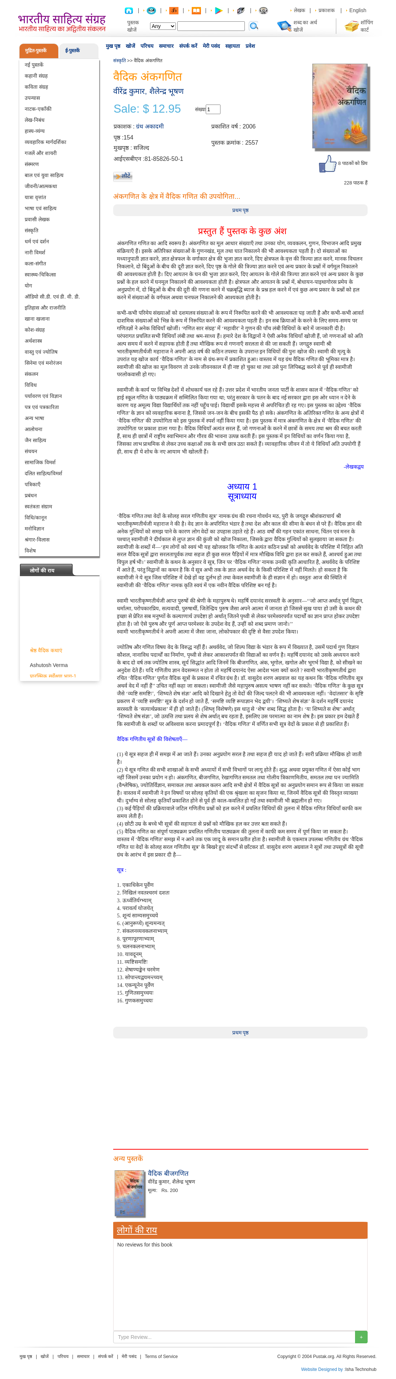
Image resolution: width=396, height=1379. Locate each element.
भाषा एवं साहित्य (40, 208)
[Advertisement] (240, 1090)
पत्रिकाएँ (33, 484)
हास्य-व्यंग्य (35, 131)
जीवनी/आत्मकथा (41, 186)
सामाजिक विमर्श (40, 462)
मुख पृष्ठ (113, 46)
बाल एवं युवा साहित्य (44, 175)
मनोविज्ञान (34, 529)
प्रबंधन (31, 495)
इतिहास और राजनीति (45, 308)
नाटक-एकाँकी (38, 109)
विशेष (30, 551)
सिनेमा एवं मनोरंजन (43, 363)
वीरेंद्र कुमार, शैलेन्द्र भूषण (148, 91)
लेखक (299, 10)
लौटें (126, 176)
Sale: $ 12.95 (147, 109)
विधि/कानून (36, 518)
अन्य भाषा (34, 418)
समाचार (166, 46)
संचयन (31, 451)
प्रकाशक (327, 10)
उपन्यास (32, 98)
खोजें (130, 46)
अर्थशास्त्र (33, 341)
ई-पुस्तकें (72, 50)
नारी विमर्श (35, 252)
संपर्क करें (188, 46)
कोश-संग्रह (35, 330)
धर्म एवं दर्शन (37, 241)
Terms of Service (161, 1356)
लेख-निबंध (35, 120)
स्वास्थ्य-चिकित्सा (40, 275)
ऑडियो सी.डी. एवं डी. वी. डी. (52, 297)
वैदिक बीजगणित (168, 1173)
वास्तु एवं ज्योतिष (41, 352)
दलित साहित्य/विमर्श (43, 473)
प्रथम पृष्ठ (240, 210)
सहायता (232, 46)
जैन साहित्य (35, 440)
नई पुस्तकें (34, 65)
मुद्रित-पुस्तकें (35, 50)
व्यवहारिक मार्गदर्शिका (45, 142)
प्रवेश (250, 46)
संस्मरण (32, 164)
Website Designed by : (323, 1369)
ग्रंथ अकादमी (149, 126)
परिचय (146, 46)
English (358, 10)
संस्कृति (31, 230)
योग (28, 286)
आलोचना (33, 429)
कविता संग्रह (36, 87)
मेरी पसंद (211, 46)
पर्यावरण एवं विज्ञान (43, 396)
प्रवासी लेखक (37, 219)
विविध (31, 385)
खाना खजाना (37, 319)
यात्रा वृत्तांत (35, 197)
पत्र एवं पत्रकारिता (42, 407)
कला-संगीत (35, 264)
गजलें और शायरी (41, 153)
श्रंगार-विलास (37, 540)
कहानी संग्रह (36, 76)
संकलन (31, 374)
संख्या (200, 109)
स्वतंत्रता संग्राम (38, 506)
